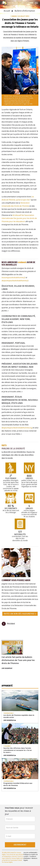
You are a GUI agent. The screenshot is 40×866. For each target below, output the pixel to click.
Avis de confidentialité (30, 852)
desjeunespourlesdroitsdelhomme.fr (15, 280)
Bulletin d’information (25, 10)
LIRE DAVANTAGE (7, 668)
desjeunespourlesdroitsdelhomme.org (17, 428)
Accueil (7, 10)
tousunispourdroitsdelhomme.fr (13, 277)
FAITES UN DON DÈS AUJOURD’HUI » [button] (20, 613)
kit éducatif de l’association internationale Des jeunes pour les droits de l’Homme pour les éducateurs (19, 218)
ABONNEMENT (20, 844)
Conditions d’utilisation (30, 857)
